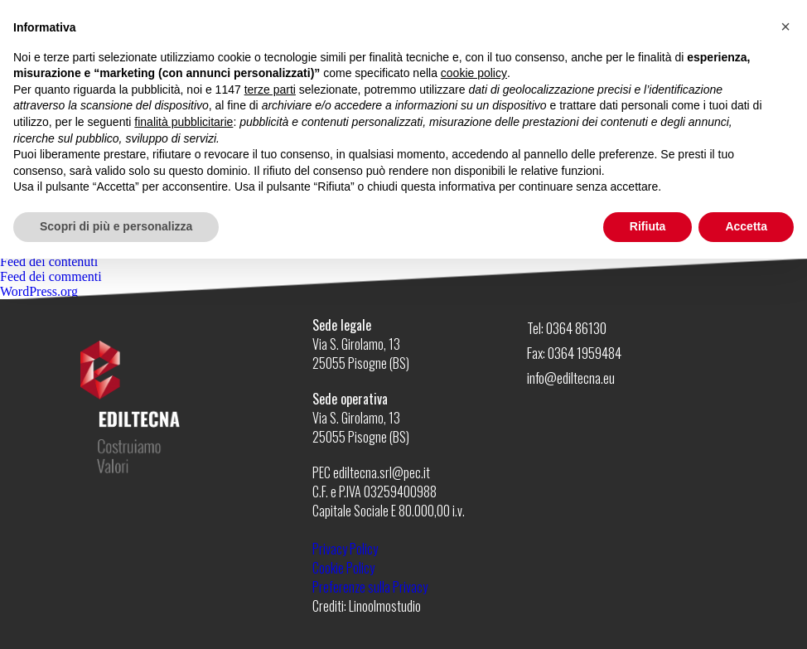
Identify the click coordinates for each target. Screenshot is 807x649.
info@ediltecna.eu (571, 377)
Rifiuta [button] (648, 226)
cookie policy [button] (474, 73)
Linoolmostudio (385, 606)
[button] (785, 26)
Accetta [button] (746, 226)
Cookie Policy (343, 568)
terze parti (270, 89)
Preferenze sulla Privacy (370, 587)
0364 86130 (576, 327)
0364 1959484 (584, 352)
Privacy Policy (345, 549)
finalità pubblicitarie (183, 121)
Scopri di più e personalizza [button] (116, 226)
